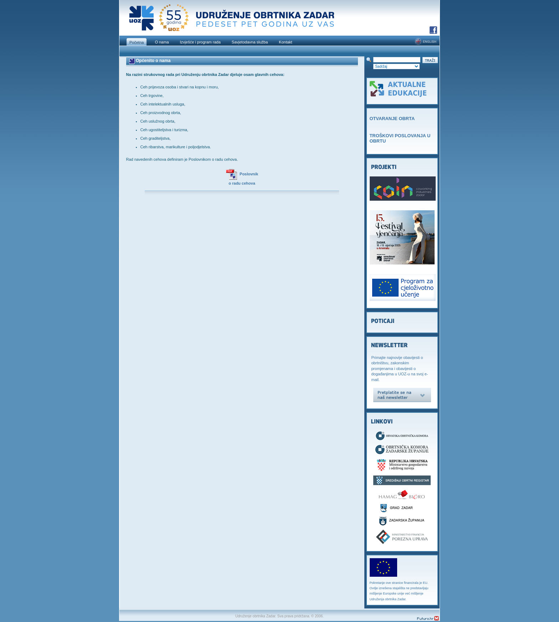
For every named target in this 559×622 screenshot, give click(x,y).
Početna (136, 42)
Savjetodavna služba (250, 42)
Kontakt (285, 42)
